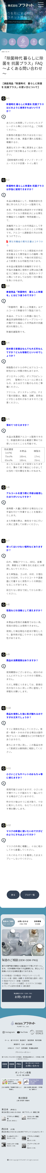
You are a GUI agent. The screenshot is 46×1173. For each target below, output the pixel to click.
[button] (43, 960)
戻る (13, 894)
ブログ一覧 (30, 894)
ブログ (17, 1048)
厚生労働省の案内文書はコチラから (24, 243)
